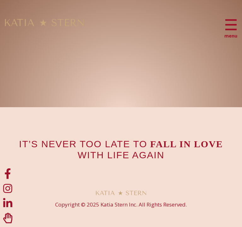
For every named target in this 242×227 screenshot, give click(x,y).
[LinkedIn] (7, 203)
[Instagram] (7, 188)
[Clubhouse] (7, 218)
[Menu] (231, 25)
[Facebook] (7, 173)
